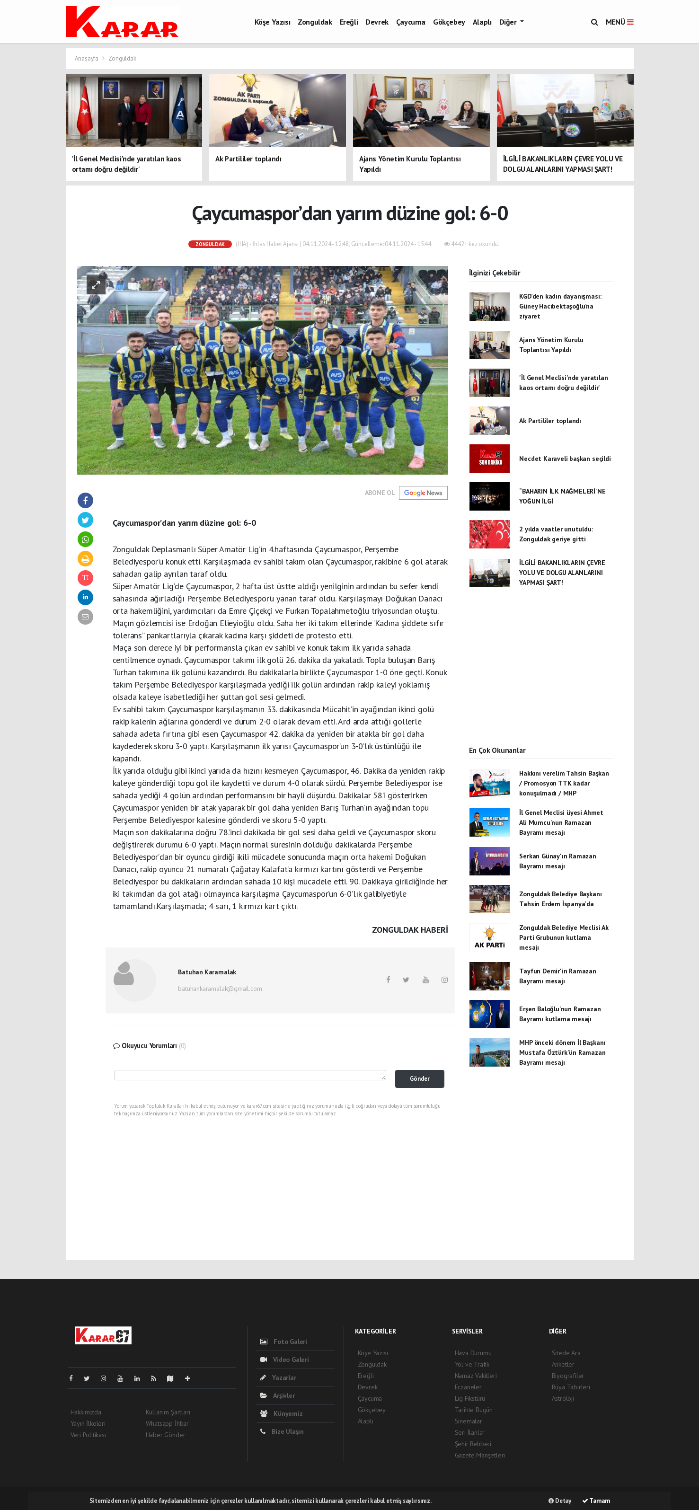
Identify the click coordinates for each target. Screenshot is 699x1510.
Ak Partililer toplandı (550, 420)
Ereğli (349, 21)
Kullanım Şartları (168, 1412)
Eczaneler (468, 1387)
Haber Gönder (166, 1435)
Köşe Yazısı (273, 21)
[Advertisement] (541, 675)
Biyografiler (568, 1375)
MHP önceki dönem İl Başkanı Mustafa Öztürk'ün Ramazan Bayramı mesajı (562, 1052)
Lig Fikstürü (470, 1398)
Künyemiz (281, 1413)
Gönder (420, 1078)
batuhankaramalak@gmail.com (220, 988)
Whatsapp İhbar (167, 1423)
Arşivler (277, 1395)
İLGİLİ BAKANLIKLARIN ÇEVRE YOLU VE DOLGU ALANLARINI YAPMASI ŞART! (562, 572)
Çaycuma (410, 21)
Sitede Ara (566, 1353)
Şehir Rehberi (473, 1443)
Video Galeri (284, 1359)
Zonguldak (315, 21)
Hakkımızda (86, 1412)
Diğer (509, 21)
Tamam (596, 1501)
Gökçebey (449, 21)
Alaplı (482, 21)
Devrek (377, 21)
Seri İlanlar (470, 1432)
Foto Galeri (284, 1341)
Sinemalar (468, 1421)
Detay (560, 1501)
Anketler (563, 1364)
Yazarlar (278, 1377)
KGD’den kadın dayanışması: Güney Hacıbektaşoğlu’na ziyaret (560, 306)
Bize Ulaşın (282, 1431)
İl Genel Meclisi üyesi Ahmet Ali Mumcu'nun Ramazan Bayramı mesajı (561, 822)
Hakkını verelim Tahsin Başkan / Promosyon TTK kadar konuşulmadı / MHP (564, 783)
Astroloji (563, 1398)
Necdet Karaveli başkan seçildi (565, 458)
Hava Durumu (473, 1353)
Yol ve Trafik (472, 1364)
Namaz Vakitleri (476, 1375)
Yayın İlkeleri (88, 1423)
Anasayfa (87, 58)
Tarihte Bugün (474, 1409)
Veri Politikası (88, 1435)
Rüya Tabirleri (571, 1387)
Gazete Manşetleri (480, 1455)
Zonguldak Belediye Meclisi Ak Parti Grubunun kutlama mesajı (563, 937)
